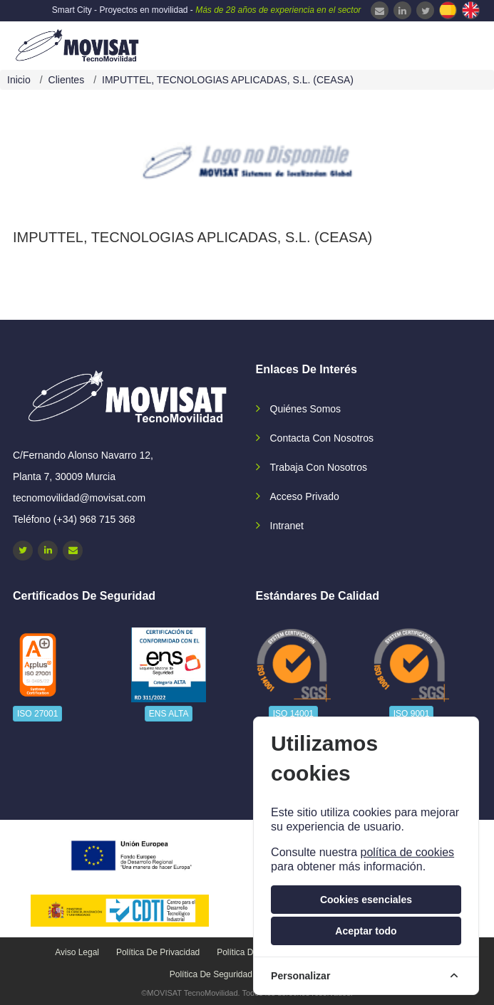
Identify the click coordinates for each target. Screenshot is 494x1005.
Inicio (19, 79)
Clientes (66, 79)
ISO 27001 (37, 714)
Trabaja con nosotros (318, 467)
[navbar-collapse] (454, 44)
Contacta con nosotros (322, 438)
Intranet (287, 525)
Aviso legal (77, 952)
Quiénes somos (305, 409)
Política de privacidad (158, 952)
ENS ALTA (169, 714)
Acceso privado (304, 496)
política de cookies (407, 852)
